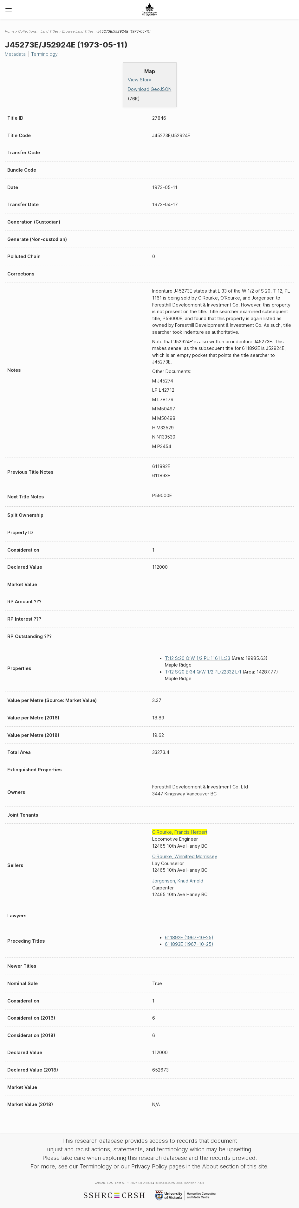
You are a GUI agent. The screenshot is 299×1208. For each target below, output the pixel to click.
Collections (27, 31)
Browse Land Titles (78, 31)
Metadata (15, 54)
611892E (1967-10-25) (189, 937)
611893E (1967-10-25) (189, 944)
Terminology (44, 54)
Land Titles (50, 31)
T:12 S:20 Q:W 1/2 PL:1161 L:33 (197, 658)
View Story (139, 79)
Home (9, 31)
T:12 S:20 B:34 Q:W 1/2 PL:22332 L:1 (203, 671)
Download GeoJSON (150, 89)
